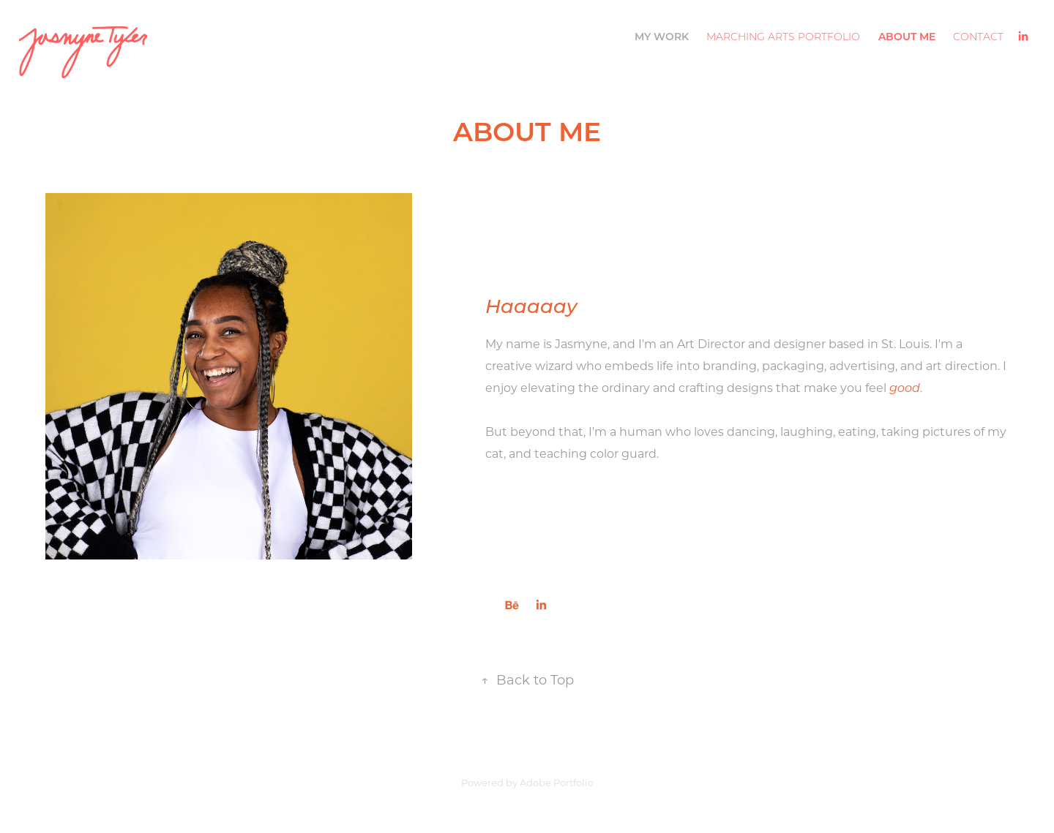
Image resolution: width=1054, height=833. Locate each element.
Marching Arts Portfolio (783, 36)
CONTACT (978, 36)
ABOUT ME (906, 36)
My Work (662, 36)
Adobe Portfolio (557, 782)
